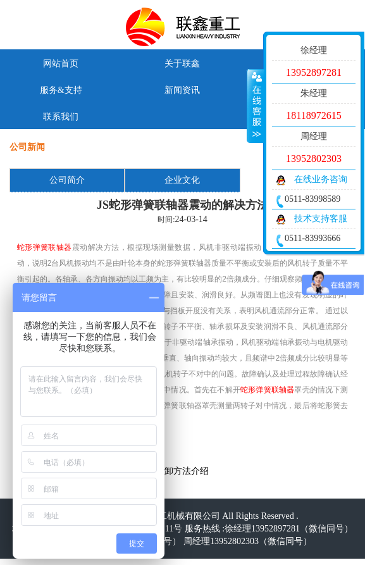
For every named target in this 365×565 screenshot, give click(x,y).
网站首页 (60, 63)
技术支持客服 (320, 218)
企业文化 (182, 180)
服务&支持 (61, 90)
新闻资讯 (182, 90)
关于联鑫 (182, 63)
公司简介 (67, 180)
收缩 (255, 105)
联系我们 (60, 116)
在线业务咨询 (320, 179)
